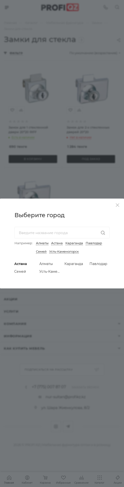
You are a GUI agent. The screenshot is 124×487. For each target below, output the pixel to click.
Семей (41, 251)
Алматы (42, 243)
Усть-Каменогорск (64, 251)
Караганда (74, 243)
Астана (57, 243)
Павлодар (94, 243)
